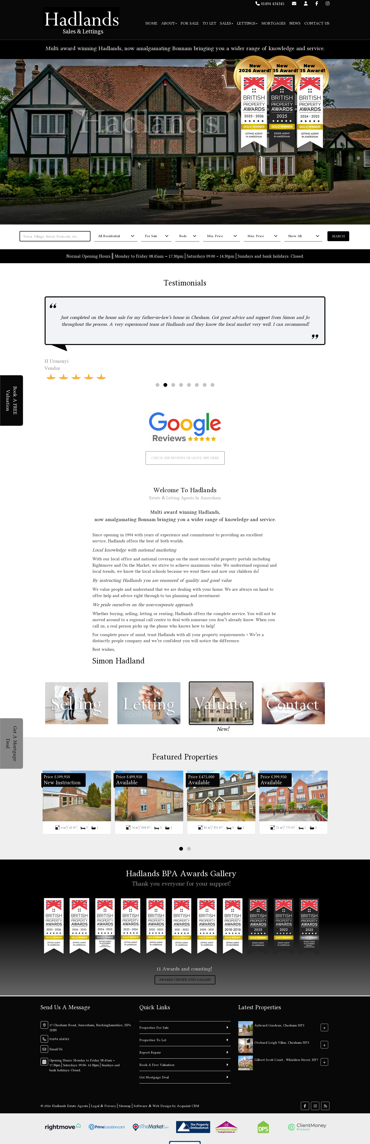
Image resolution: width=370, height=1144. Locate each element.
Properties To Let (152, 1040)
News (295, 23)
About (169, 23)
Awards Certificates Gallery (185, 979)
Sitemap (125, 1106)
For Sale (190, 23)
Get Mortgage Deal (154, 1077)
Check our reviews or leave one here (185, 458)
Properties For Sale (154, 1027)
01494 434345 (269, 3)
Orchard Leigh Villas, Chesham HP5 (281, 1042)
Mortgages (273, 23)
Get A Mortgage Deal (12, 743)
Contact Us (316, 23)
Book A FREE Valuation (12, 400)
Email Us (56, 1049)
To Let (209, 23)
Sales (226, 23)
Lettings (247, 23)
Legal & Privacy (103, 1106)
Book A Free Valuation (156, 1064)
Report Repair (150, 1052)
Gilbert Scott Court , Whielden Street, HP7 (286, 1059)
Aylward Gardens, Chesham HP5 (279, 1025)
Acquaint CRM (188, 1106)
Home (151, 23)
